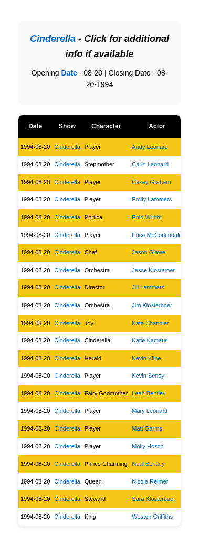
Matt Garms (147, 428)
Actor (157, 126)
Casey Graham (151, 182)
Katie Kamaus (149, 340)
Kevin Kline (146, 358)
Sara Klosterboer (153, 499)
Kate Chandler (150, 323)
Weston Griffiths (152, 516)
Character (106, 126)
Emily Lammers (152, 199)
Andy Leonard (150, 147)
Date (69, 73)
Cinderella (67, 147)
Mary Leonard (149, 410)
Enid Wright (147, 217)
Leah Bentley (148, 393)
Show (67, 126)
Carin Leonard (150, 164)
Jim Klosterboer (152, 305)
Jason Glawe (148, 252)
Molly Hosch (147, 446)
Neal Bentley (148, 463)
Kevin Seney (148, 375)
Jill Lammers (148, 287)
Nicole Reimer (150, 481)
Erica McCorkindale (157, 235)
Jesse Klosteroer (153, 270)
